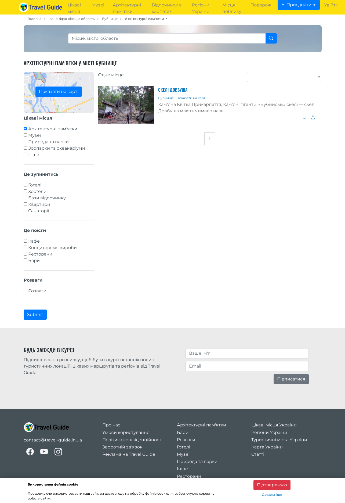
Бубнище (110, 19)
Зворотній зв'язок (122, 447)
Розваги (37, 290)
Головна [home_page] (34, 19)
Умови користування (126, 432)
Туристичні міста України (279, 439)
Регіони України (269, 432)
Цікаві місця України (274, 424)
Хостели (37, 191)
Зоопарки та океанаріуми (56, 148)
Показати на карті (58, 91)
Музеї (34, 135)
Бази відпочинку (47, 197)
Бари (34, 260)
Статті (257, 454)
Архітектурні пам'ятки (52, 128)
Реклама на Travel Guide (128, 454)
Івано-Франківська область (72, 19)
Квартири (39, 204)
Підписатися (291, 379)
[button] (146, 19)
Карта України (267, 447)
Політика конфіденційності (132, 439)
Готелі (34, 185)
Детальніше (272, 495)
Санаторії (38, 210)
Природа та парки (48, 141)
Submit (35, 314)
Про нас (111, 424)
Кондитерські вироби (52, 247)
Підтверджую (272, 484)
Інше (33, 154)
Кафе (34, 241)
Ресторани (40, 254)
